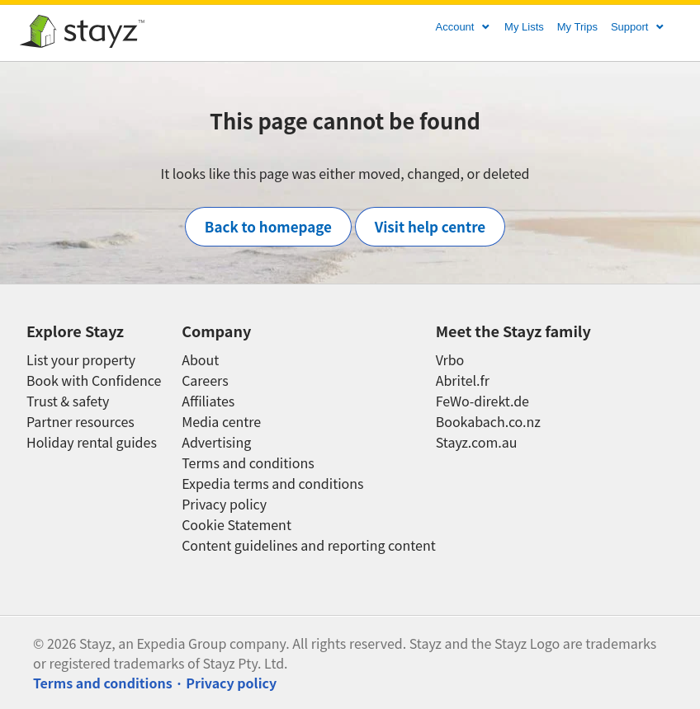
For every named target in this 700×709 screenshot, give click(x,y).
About (200, 359)
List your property (80, 359)
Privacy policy (224, 504)
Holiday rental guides (91, 442)
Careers (205, 380)
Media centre (221, 421)
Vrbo (450, 359)
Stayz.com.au (477, 442)
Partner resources (80, 421)
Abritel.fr (463, 380)
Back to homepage (268, 226)
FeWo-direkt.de (482, 401)
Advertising (216, 442)
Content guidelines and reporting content (309, 545)
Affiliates (208, 401)
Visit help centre (430, 226)
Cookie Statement (236, 524)
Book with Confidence (93, 380)
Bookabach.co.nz (488, 421)
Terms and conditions (248, 462)
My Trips (577, 27)
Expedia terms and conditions (272, 483)
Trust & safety (67, 401)
